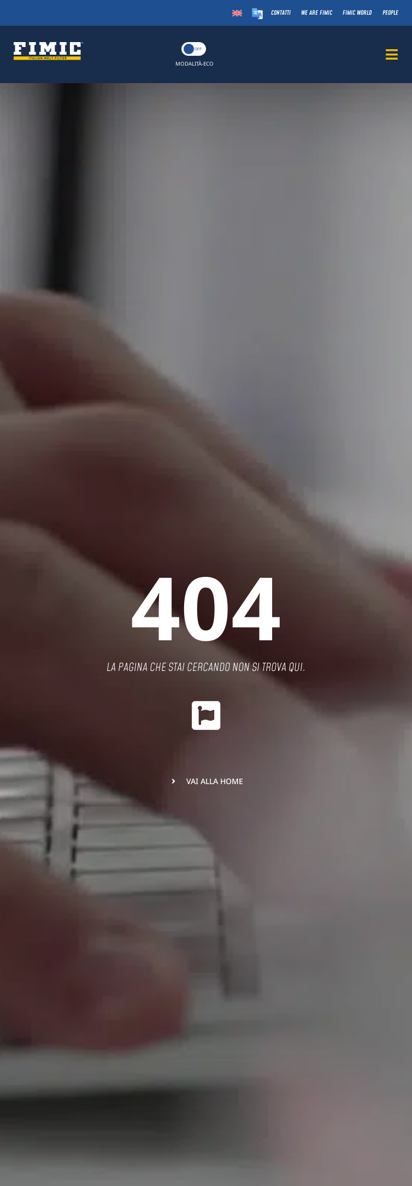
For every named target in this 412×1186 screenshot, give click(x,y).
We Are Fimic (316, 13)
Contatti (281, 13)
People (390, 13)
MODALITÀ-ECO (194, 64)
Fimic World (357, 13)
